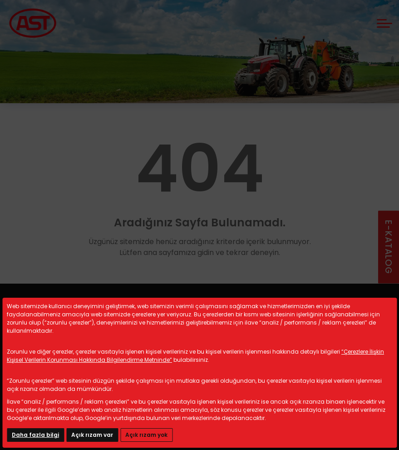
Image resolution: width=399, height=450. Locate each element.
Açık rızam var (92, 435)
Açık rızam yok (146, 435)
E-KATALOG (388, 247)
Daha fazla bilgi (35, 435)
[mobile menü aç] (384, 23)
